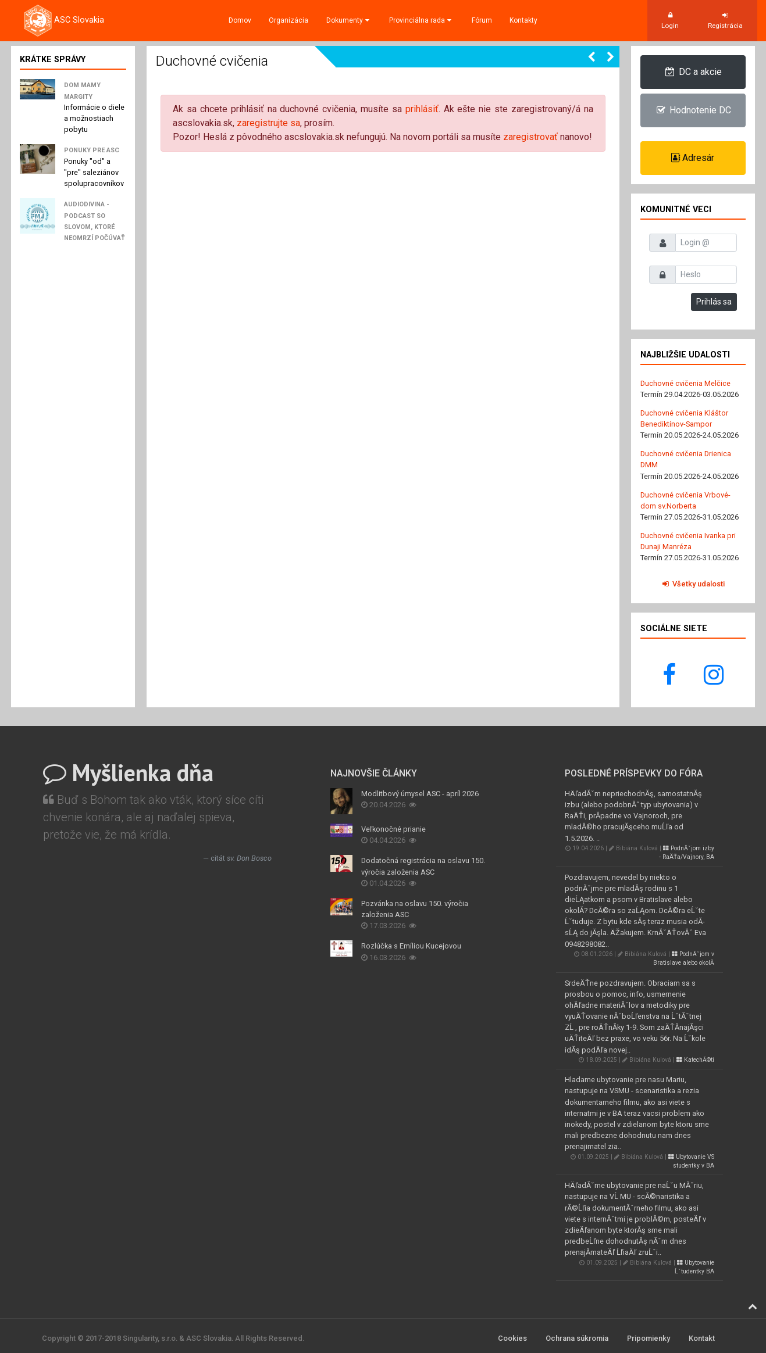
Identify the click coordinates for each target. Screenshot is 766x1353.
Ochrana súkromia (577, 1338)
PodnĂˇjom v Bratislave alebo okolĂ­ (683, 958)
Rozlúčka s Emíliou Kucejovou (411, 946)
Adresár (692, 157)
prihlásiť (422, 108)
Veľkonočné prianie (393, 829)
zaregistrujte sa (268, 122)
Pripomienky (648, 1338)
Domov (240, 20)
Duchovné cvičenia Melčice (685, 383)
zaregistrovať (530, 136)
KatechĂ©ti (695, 1060)
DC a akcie (693, 71)
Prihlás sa (714, 301)
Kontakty (523, 20)
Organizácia (288, 20)
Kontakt (702, 1338)
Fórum (482, 20)
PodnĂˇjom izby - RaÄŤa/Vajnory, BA (686, 852)
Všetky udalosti (693, 583)
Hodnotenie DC (693, 110)
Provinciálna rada (421, 20)
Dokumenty (349, 20)
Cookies (512, 1338)
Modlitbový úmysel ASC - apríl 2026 (420, 793)
